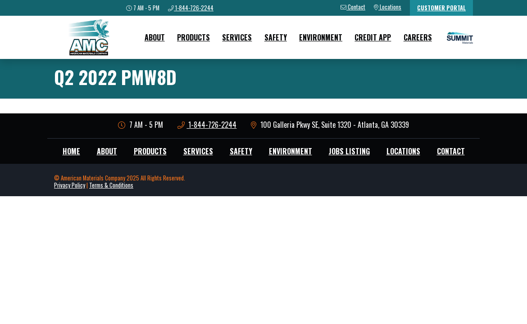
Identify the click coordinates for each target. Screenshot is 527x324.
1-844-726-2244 (207, 124)
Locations (403, 151)
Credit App (372, 37)
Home (71, 151)
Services (237, 37)
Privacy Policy (69, 185)
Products (193, 37)
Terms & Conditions (111, 185)
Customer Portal (441, 8)
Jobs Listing (349, 151)
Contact (451, 151)
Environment (320, 37)
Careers (418, 37)
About (155, 37)
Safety (275, 37)
